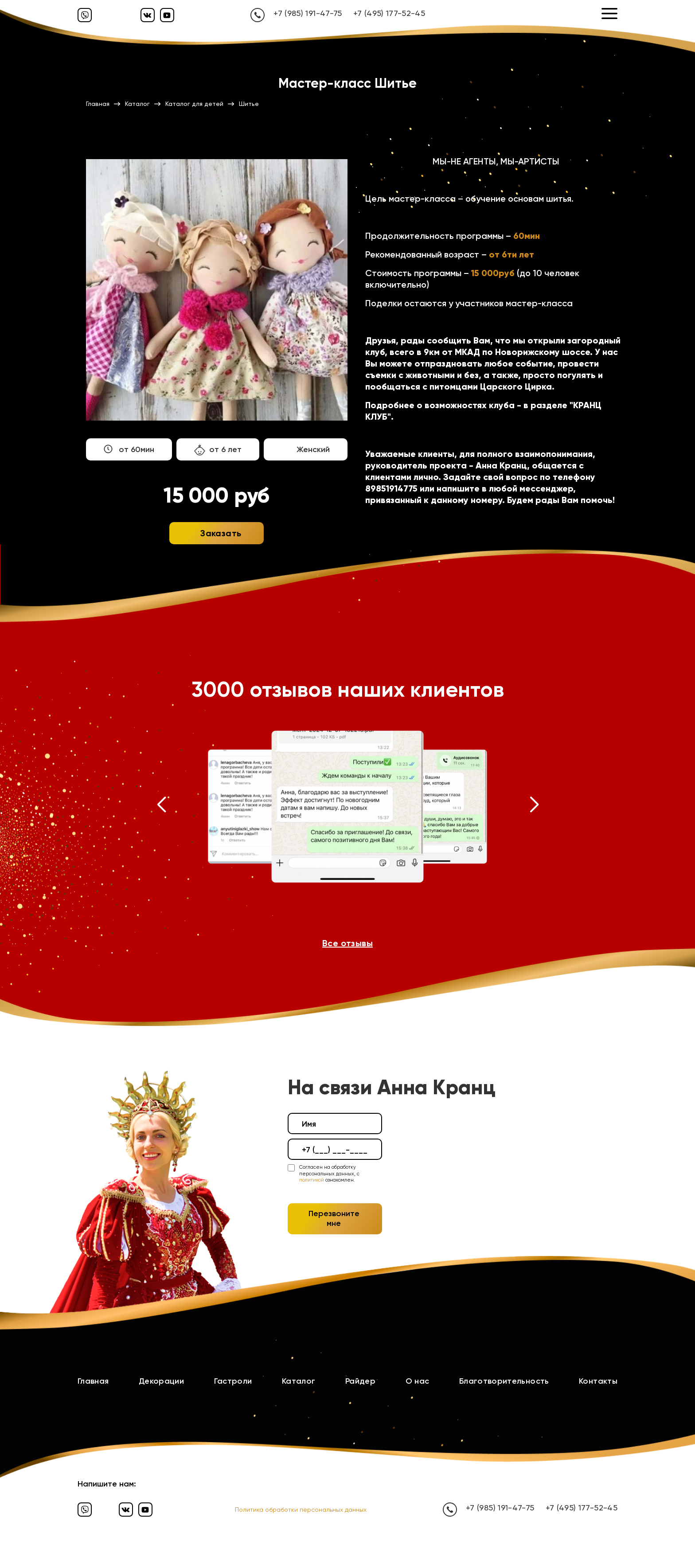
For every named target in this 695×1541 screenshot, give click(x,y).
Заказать (220, 533)
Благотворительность (504, 1381)
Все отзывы (347, 943)
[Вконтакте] (148, 15)
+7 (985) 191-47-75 (307, 13)
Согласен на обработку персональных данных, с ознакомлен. (329, 1173)
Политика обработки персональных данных (301, 1509)
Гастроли (233, 1381)
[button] (161, 806)
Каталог (299, 1381)
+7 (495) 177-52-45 (389, 13)
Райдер (360, 1381)
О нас (417, 1381)
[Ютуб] (167, 15)
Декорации (161, 1381)
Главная (93, 1381)
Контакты (598, 1381)
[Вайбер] (85, 15)
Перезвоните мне (333, 1218)
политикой (311, 1180)
